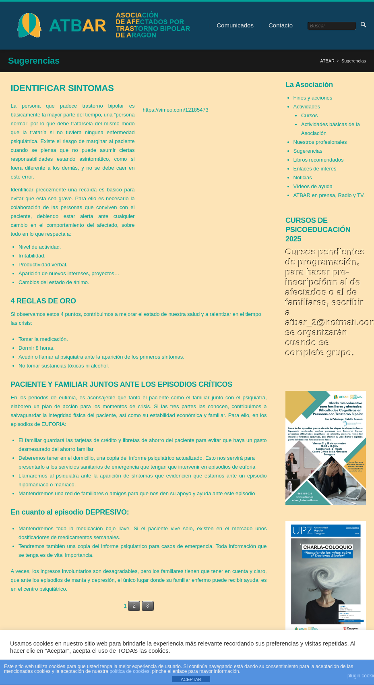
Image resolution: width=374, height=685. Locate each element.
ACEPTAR (191, 679)
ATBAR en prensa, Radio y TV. (329, 195)
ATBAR (327, 60)
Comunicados (235, 25)
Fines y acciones (313, 98)
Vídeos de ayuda (313, 186)
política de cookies (129, 671)
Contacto (281, 25)
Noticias (302, 177)
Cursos (309, 115)
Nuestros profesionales (320, 142)
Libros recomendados (318, 160)
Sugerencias (307, 151)
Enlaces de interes (315, 169)
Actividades (306, 107)
